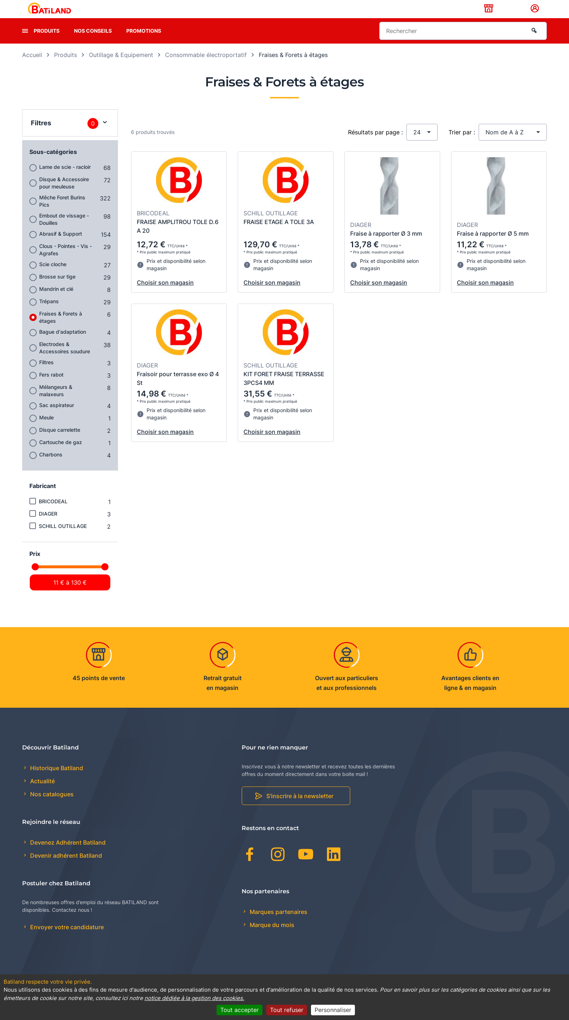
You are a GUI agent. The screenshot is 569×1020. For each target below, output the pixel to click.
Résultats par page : (375, 143)
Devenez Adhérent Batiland (67, 854)
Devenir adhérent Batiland (65, 867)
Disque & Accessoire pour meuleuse (64, 194)
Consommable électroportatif (206, 66)
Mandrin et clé (56, 300)
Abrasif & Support (60, 245)
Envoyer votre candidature (66, 938)
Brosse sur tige (57, 288)
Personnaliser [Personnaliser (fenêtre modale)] (333, 1009)
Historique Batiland (56, 779)
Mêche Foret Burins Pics (62, 212)
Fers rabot (51, 386)
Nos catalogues (51, 805)
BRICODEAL (53, 512)
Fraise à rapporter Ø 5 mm (493, 245)
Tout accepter (239, 1009)
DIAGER (48, 525)
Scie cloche (52, 275)
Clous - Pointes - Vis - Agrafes (65, 261)
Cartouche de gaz (60, 453)
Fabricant (42, 497)
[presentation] (25, 42)
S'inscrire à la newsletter (299, 807)
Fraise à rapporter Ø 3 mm (386, 245)
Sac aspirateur (56, 416)
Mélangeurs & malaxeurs (55, 402)
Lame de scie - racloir (65, 178)
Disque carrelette (59, 441)
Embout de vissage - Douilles (64, 230)
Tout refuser (286, 1009)
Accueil (32, 66)
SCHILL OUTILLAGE (63, 537)
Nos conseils (93, 42)
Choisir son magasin (165, 294)
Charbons (50, 466)
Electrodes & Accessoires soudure (64, 359)
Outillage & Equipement (121, 66)
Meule (46, 429)
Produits (47, 42)
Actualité (42, 792)
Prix (34, 565)
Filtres (46, 373)
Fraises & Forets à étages (60, 328)
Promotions (143, 42)
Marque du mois (271, 936)
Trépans (49, 312)
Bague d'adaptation (62, 343)
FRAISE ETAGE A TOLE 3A (278, 233)
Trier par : (462, 143)
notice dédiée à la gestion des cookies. (194, 998)
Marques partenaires (277, 923)
